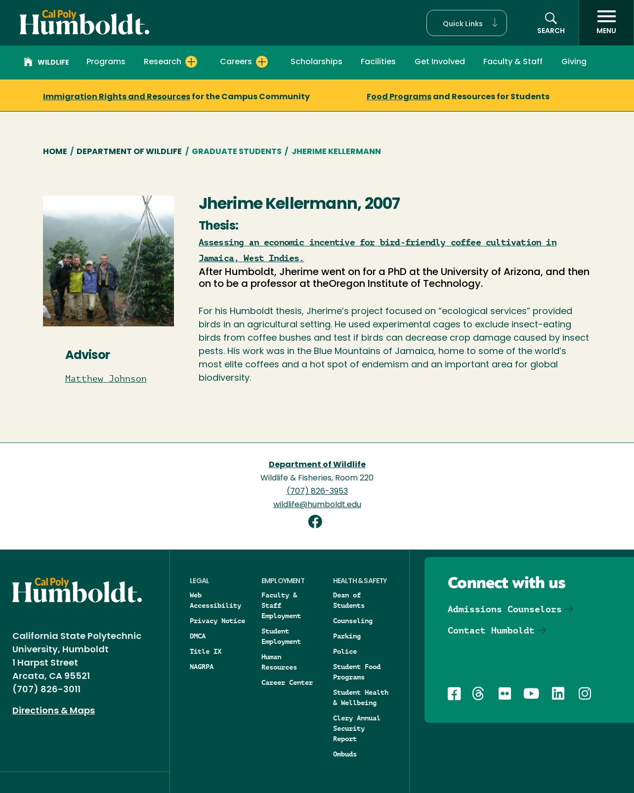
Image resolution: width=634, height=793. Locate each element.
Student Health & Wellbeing (360, 697)
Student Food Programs (356, 672)
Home (55, 152)
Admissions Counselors (505, 609)
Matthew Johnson (106, 379)
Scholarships (316, 62)
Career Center (287, 682)
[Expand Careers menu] (262, 62)
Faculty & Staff (513, 62)
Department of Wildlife (129, 152)
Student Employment (281, 636)
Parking (347, 636)
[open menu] (606, 22)
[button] (466, 23)
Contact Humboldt (491, 630)
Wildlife (46, 63)
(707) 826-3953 (317, 492)
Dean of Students (349, 600)
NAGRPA (201, 667)
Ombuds (345, 754)
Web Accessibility (215, 600)
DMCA (198, 636)
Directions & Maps (53, 711)
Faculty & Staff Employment (281, 605)
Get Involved (440, 62)
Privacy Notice (217, 621)
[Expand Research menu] (191, 62)
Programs (106, 62)
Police (345, 651)
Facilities (378, 62)
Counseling (353, 621)
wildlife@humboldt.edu (317, 505)
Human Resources (279, 662)
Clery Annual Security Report (356, 728)
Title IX (205, 651)
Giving (574, 62)
